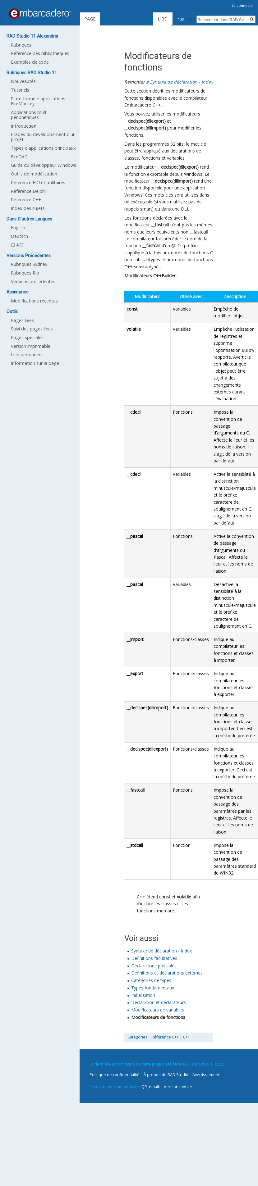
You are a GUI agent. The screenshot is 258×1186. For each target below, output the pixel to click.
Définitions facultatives (154, 958)
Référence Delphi (28, 191)
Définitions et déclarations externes (167, 973)
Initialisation (143, 995)
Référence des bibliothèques (40, 53)
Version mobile (178, 1086)
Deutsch (19, 236)
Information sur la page (35, 363)
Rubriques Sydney (29, 264)
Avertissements (207, 1074)
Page (89, 19)
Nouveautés (23, 81)
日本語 (17, 245)
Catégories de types (151, 980)
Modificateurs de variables (157, 1010)
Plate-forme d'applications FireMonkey (38, 101)
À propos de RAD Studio (166, 1074)
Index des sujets (28, 208)
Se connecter (243, 5)
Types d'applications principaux (43, 148)
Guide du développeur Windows (43, 165)
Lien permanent (27, 354)
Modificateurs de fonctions (158, 1017)
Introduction (23, 126)
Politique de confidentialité (115, 1074)
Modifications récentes (34, 301)
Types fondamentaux (152, 988)
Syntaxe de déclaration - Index (181, 82)
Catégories (137, 1037)
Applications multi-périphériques (30, 114)
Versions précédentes (33, 281)
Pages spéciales (27, 337)
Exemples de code (30, 62)
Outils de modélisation (34, 174)
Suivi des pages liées (32, 329)
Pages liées (22, 320)
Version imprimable (30, 346)
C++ (186, 1037)
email (154, 1086)
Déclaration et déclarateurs (158, 1002)
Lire (141, 19)
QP (144, 1086)
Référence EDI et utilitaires (38, 182)
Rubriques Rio (25, 273)
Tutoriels (20, 90)
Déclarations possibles (154, 966)
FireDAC (19, 157)
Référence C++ (165, 1037)
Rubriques (21, 45)
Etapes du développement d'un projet (43, 136)
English (18, 227)
